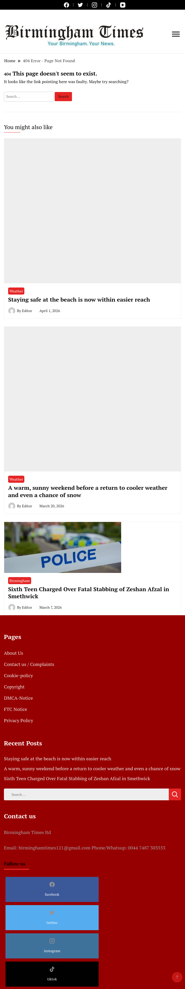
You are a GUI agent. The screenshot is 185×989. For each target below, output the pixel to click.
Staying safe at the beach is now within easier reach (79, 299)
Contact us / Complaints (29, 664)
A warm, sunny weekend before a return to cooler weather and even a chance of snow (87, 491)
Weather (16, 291)
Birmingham (19, 580)
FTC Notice (15, 709)
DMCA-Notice (18, 698)
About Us (13, 653)
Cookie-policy (18, 675)
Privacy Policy (18, 720)
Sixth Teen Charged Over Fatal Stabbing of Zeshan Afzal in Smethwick (88, 592)
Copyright (14, 686)
